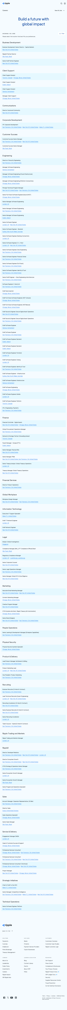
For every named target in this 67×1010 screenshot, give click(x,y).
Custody (4, 944)
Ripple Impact (6, 974)
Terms (43, 995)
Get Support (49, 960)
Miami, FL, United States (46, 127)
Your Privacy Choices (51, 969)
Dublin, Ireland (6, 84)
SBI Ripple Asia (6, 977)
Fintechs (26, 944)
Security (47, 977)
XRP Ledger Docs (51, 974)
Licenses (53, 995)
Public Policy (6, 966)
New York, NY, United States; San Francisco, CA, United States (20, 459)
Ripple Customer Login (51, 947)
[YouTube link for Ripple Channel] (12, 997)
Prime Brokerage (7, 949)
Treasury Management (8, 952)
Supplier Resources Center (53, 980)
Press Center (49, 963)
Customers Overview (51, 941)
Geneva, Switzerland (8, 91)
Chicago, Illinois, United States (22, 78)
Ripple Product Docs (52, 972)
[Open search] (60, 3)
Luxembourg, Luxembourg (17, 558)
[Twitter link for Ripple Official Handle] (8, 997)
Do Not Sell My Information (53, 986)
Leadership (5, 963)
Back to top (7, 931)
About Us (5, 960)
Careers (4, 972)
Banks (25, 941)
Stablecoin (5, 947)
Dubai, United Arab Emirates (10, 810)
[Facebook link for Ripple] (4, 997)
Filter (61, 33)
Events (26, 966)
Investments (6, 969)
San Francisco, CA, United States (11, 127)
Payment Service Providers (31, 947)
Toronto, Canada (7, 78)
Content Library (28, 963)
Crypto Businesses (29, 949)
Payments (5, 941)
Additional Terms (61, 995)
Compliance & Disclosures (52, 966)
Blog (25, 960)
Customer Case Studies (52, 944)
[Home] (30, 3)
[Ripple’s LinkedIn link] (16, 997)
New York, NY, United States (10, 49)
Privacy (48, 995)
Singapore (5, 544)
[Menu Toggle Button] (65, 3)
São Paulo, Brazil (7, 56)
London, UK (5, 204)
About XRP (27, 969)
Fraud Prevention (50, 983)
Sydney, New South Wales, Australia (12, 231)
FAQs (25, 972)
